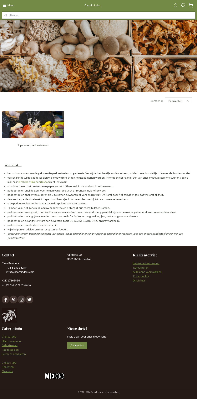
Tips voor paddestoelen (32, 145)
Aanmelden (77, 345)
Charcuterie (9, 336)
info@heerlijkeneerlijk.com (34, 182)
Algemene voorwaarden (147, 271)
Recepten (8, 366)
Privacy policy (141, 276)
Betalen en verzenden (146, 263)
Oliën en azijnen (11, 341)
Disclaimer (139, 280)
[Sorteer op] (178, 101)
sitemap (111, 392)
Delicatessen (10, 345)
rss (117, 392)
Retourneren (141, 267)
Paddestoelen (10, 349)
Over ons (7, 371)
